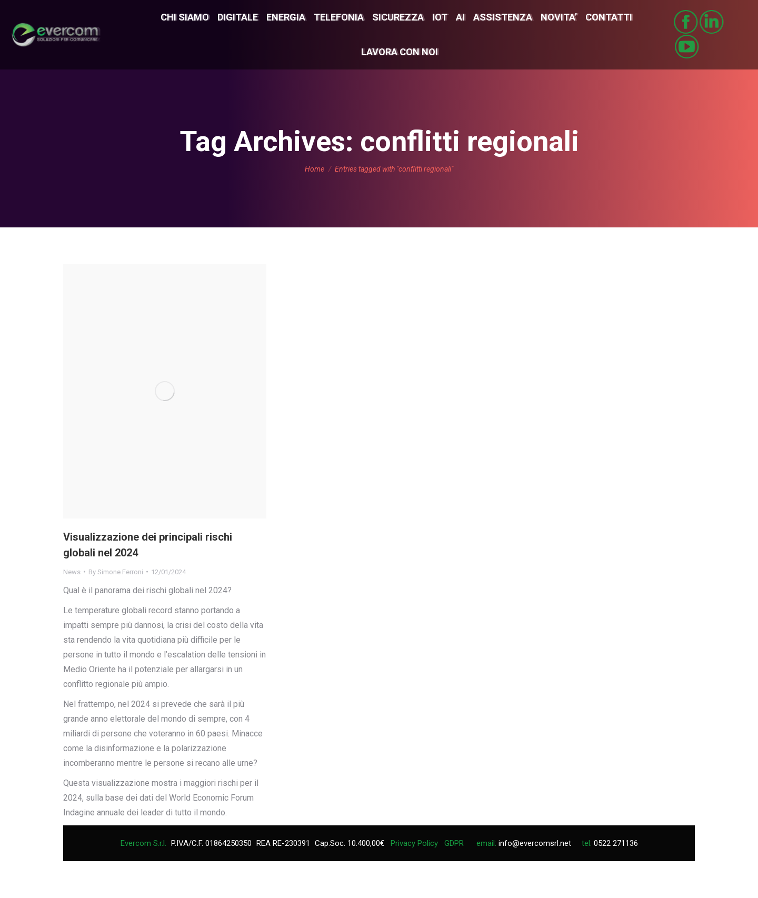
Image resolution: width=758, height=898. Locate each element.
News (72, 572)
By (115, 572)
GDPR (454, 843)
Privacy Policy (414, 843)
